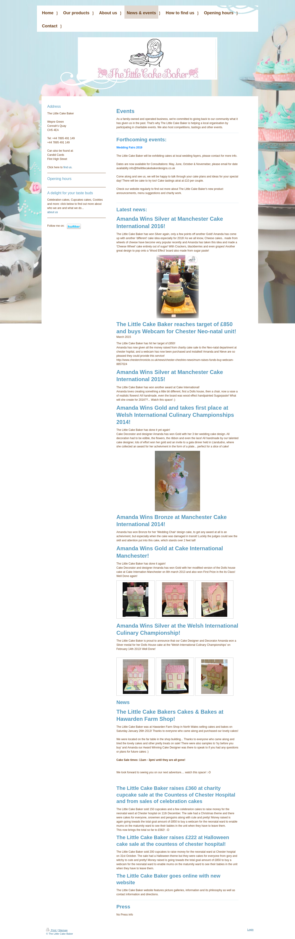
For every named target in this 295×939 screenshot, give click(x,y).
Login (250, 929)
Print (51, 930)
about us (52, 212)
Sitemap (63, 930)
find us (67, 167)
